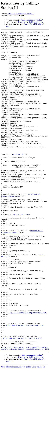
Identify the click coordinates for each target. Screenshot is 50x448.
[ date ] (25, 24)
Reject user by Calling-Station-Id (30, 22)
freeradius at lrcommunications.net (20, 14)
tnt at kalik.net (18, 179)
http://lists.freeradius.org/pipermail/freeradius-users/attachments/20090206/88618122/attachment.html (25, 412)
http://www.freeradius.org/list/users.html (27, 369)
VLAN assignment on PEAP (32, 20)
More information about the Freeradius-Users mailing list (23, 431)
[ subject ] (40, 24)
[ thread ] (32, 24)
